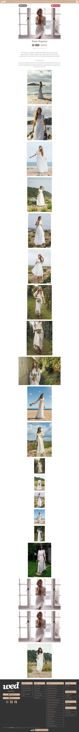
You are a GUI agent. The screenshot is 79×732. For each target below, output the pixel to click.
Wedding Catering (50, 709)
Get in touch (11, 698)
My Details (68, 685)
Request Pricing (43, 45)
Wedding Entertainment (51, 711)
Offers (56, 1)
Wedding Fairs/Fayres (51, 721)
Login (67, 688)
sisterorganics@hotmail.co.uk (41, 48)
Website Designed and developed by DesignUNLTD (31, 727)
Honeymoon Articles (38, 695)
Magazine (52, 1)
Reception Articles (38, 692)
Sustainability (37, 697)
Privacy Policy (68, 712)
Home (16, 1)
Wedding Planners (50, 723)
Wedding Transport (50, 713)
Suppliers (28, 1)
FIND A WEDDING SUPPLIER (42, 730)
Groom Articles (37, 688)
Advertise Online (69, 697)
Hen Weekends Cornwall (52, 725)
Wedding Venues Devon (51, 688)
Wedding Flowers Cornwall (52, 704)
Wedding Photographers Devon (53, 702)
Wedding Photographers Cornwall (53, 699)
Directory (22, 5)
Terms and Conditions (70, 714)
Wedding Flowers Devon (51, 706)
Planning (40, 1)
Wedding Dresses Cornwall (52, 690)
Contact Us (68, 710)
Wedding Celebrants (51, 716)
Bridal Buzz (68, 704)
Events (23, 1)
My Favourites (56, 5)
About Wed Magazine (26, 685)
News (32, 1)
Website (37, 45)
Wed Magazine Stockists (26, 688)
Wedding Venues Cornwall (52, 685)
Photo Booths (49, 718)
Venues (19, 1)
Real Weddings (46, 1)
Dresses (35, 1)
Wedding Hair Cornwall (51, 695)
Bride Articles (37, 690)
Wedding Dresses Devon (51, 692)
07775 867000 (11, 694)
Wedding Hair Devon (51, 697)
